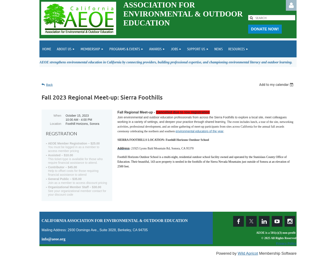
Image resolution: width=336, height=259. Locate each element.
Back (49, 84)
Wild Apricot (248, 253)
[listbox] (276, 84)
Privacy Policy (286, 243)
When (57, 115)
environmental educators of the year (199, 131)
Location (55, 123)
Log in (291, 5)
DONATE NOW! (265, 29)
